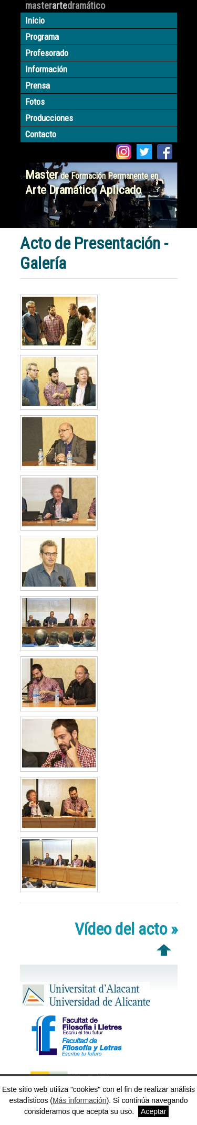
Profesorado (46, 53)
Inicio (35, 20)
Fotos (35, 101)
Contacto (40, 134)
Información (46, 69)
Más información (80, 1100)
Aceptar (153, 1111)
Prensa (37, 85)
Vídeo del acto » (126, 929)
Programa (42, 36)
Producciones (49, 118)
